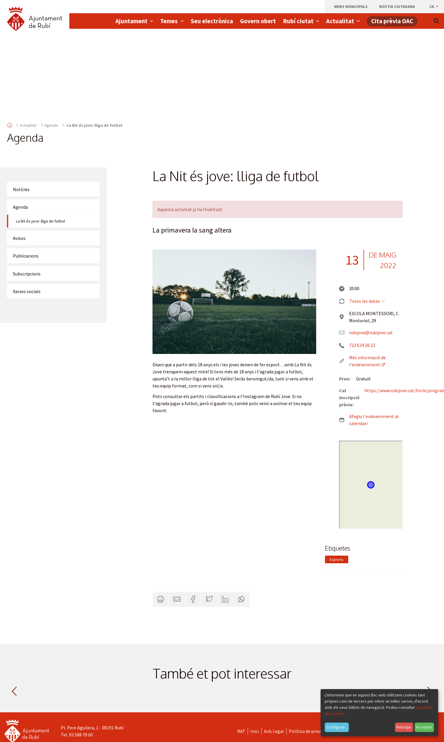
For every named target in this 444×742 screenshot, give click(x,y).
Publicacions (25, 256)
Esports (337, 559)
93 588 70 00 (81, 735)
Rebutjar (403, 727)
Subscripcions (27, 274)
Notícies (21, 189)
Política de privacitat (310, 731)
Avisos (19, 238)
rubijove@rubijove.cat (371, 332)
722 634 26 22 (362, 345)
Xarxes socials (27, 291)
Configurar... (336, 727)
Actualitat (28, 125)
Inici (254, 731)
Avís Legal (274, 731)
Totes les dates (367, 301)
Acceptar (424, 727)
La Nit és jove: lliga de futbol (40, 221)
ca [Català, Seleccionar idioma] (434, 6)
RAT (241, 731)
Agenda (51, 125)
